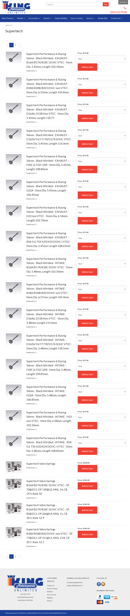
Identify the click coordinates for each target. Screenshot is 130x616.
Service (90, 18)
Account (123, 2)
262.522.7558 (25, 594)
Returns (49, 601)
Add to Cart (87, 67)
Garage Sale (102, 18)
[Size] (101, 58)
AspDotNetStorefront (59, 613)
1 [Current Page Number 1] (12, 45)
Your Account (51, 595)
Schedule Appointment (74, 582)
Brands (47, 18)
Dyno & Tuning (77, 18)
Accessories (34, 18)
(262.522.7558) (118, 12)
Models (21, 18)
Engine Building (61, 18)
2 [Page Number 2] (16, 45)
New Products (7, 18)
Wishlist (50, 592)
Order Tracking (52, 589)
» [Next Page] (20, 45)
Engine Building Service (75, 585)
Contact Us (116, 18)
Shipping (50, 598)
